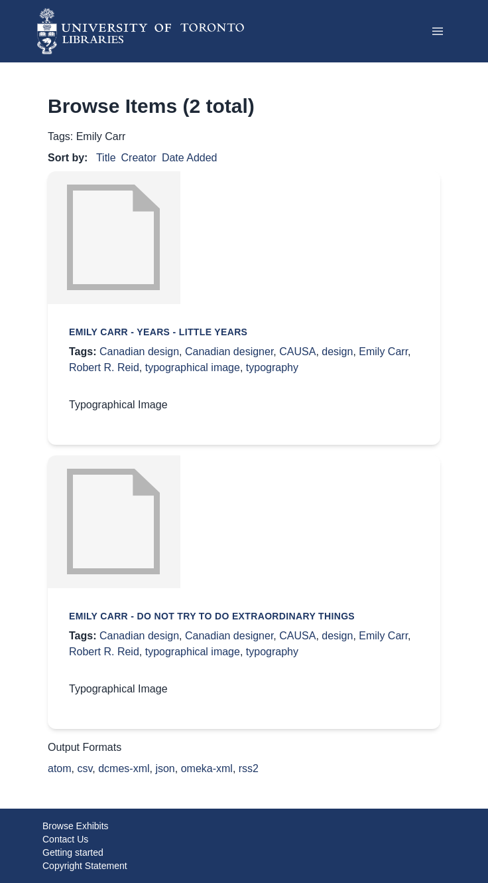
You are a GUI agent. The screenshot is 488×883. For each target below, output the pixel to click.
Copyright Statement (84, 865)
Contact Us (65, 839)
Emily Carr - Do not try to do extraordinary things (212, 616)
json (164, 768)
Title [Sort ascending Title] (106, 157)
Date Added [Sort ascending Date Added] (189, 157)
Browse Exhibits (75, 826)
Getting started (72, 852)
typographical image (192, 367)
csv (84, 768)
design (337, 351)
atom (60, 768)
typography (272, 367)
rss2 (249, 768)
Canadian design (139, 351)
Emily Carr (383, 351)
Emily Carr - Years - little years (158, 332)
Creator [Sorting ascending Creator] (138, 157)
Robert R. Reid (104, 367)
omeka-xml (207, 768)
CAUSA (297, 351)
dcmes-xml (123, 768)
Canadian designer (229, 351)
